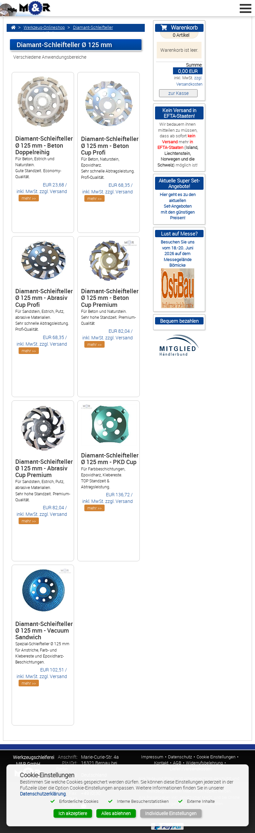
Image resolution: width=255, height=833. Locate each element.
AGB (177, 763)
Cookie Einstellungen (216, 757)
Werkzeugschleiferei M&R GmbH (33, 760)
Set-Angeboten (178, 206)
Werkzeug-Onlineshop (44, 27)
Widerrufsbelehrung (204, 763)
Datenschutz (180, 757)
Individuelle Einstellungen (171, 813)
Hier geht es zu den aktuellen (178, 197)
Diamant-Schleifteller (93, 27)
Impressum (152, 757)
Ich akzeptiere (72, 813)
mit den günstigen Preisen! (178, 215)
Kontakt (161, 763)
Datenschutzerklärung (43, 794)
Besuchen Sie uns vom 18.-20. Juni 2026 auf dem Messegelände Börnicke (178, 253)
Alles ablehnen (116, 813)
